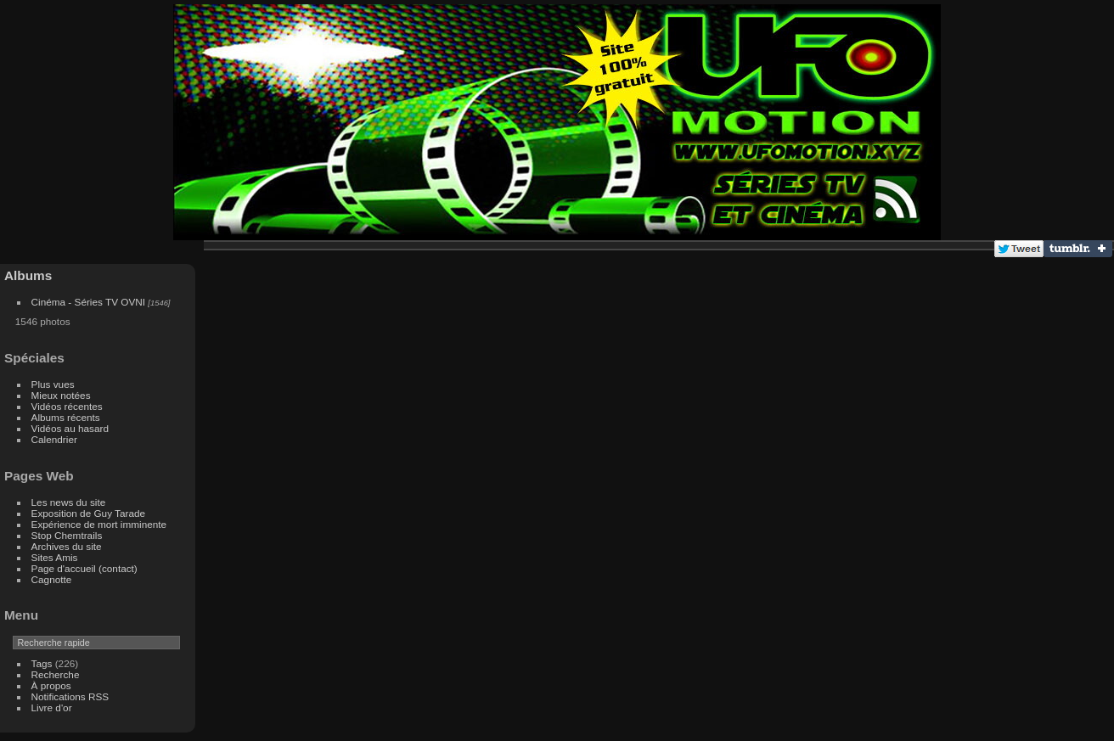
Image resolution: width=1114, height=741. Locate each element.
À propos (51, 685)
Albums (28, 275)
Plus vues (53, 384)
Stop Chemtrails (67, 535)
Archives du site (66, 546)
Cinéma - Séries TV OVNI (88, 301)
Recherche (55, 674)
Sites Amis (54, 557)
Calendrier (54, 439)
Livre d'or (51, 707)
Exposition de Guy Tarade (88, 513)
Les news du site (68, 502)
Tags (42, 663)
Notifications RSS (70, 696)
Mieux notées (61, 395)
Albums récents (65, 417)
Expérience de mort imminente (99, 524)
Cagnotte (51, 579)
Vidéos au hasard (70, 428)
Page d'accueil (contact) (84, 568)
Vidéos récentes (67, 406)
